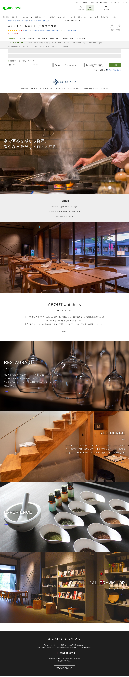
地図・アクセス (55, 38)
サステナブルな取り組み (69, 30)
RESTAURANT (46, 89)
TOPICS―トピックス (52, 46)
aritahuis (24, 89)
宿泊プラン (13, 61)
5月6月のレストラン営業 (64, 207)
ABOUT (34, 89)
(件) (25, 30)
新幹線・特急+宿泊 (111, 70)
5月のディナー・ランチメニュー (64, 211)
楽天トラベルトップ (13, 21)
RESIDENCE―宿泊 (79, 43)
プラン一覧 (21, 38)
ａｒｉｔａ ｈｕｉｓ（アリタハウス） (33, 26)
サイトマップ (94, 2)
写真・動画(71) (42, 38)
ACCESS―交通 (37, 46)
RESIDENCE (60, 89)
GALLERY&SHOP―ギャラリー (18, 46)
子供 (73, 65)
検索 (115, 65)
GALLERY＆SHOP (90, 89)
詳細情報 (65, 46)
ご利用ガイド (85, 2)
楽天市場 (113, 2)
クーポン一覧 (81, 38)
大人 (68, 65)
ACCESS (104, 89)
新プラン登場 (64, 216)
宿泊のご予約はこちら (64, 668)
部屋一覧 (31, 38)
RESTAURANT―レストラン (60, 43)
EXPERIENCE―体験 (95, 43)
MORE (64, 331)
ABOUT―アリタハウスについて (37, 43)
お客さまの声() (68, 38)
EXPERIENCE (74, 89)
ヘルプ (77, 2)
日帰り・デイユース (28, 61)
